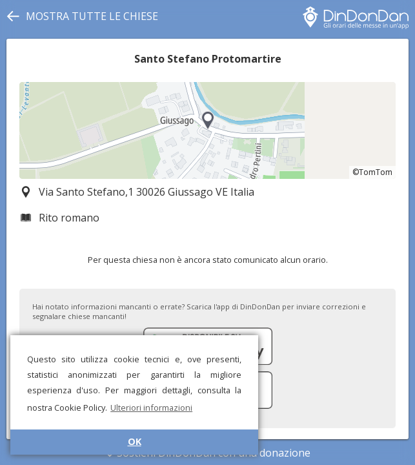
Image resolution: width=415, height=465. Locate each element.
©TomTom (372, 172)
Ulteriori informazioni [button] (151, 407)
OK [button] (134, 441)
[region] (207, 130)
